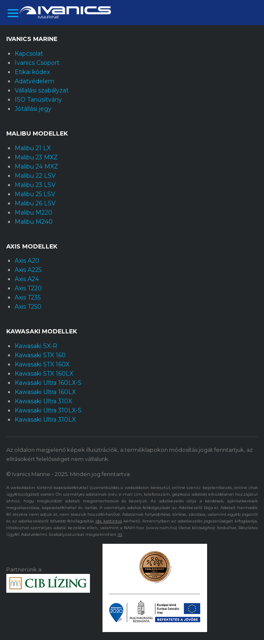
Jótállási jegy (33, 109)
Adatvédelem (34, 81)
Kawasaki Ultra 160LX (45, 392)
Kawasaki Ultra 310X (43, 401)
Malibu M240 (34, 221)
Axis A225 (28, 270)
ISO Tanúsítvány (38, 99)
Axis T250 (28, 306)
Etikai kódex (32, 72)
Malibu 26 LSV (35, 203)
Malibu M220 (33, 212)
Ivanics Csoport (37, 63)
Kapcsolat (29, 53)
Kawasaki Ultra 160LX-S (48, 383)
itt (120, 534)
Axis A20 (27, 260)
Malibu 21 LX (33, 148)
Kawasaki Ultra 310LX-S (48, 410)
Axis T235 (28, 297)
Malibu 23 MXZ (36, 157)
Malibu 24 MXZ (36, 166)
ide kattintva (108, 521)
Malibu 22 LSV (35, 175)
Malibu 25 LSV (35, 194)
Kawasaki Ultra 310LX (45, 419)
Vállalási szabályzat (42, 90)
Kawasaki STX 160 (40, 355)
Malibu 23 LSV (35, 185)
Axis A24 (27, 279)
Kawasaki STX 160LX (44, 373)
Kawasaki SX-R (36, 346)
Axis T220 (28, 288)
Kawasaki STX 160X (42, 364)
